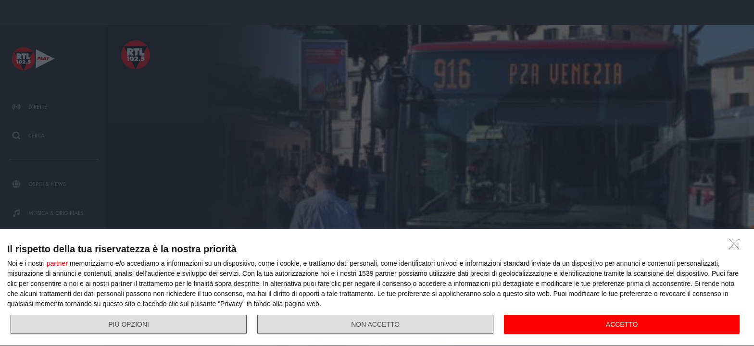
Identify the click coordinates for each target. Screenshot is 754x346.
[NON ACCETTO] (736, 247)
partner (57, 263)
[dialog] (377, 288)
